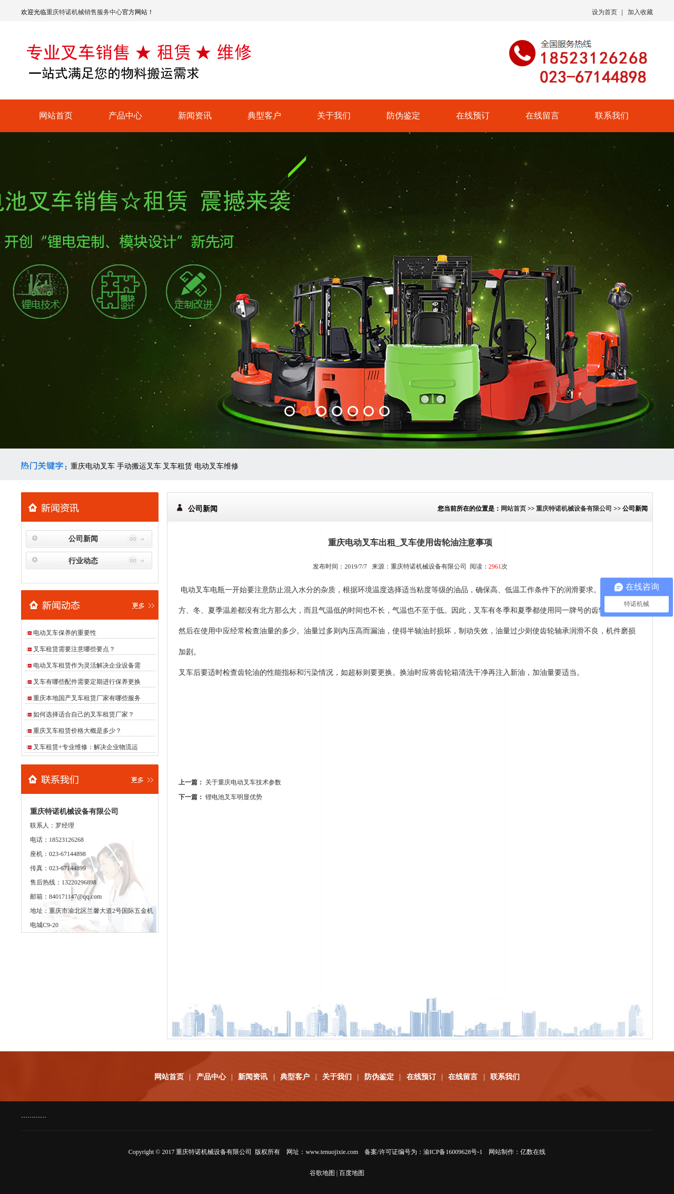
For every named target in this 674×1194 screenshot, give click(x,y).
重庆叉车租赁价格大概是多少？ (77, 730)
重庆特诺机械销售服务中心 (84, 12)
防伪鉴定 (403, 115)
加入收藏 (640, 12)
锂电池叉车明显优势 (233, 797)
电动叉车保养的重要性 (64, 632)
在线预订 (473, 115)
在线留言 (542, 115)
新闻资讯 (195, 115)
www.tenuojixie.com (331, 1152)
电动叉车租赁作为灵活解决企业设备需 (87, 665)
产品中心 (125, 115)
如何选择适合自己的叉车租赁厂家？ (83, 714)
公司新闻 (83, 539)
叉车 (480, 610)
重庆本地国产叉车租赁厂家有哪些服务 (87, 698)
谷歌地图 (322, 1173)
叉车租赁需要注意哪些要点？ (74, 649)
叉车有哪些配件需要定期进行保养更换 (87, 681)
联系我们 (612, 115)
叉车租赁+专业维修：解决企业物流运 (85, 747)
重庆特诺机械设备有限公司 (574, 508)
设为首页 (604, 12)
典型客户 (264, 115)
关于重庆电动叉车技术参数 (243, 782)
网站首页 (56, 115)
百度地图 (351, 1173)
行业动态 (83, 561)
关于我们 (334, 115)
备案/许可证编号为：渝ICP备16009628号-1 (423, 1152)
